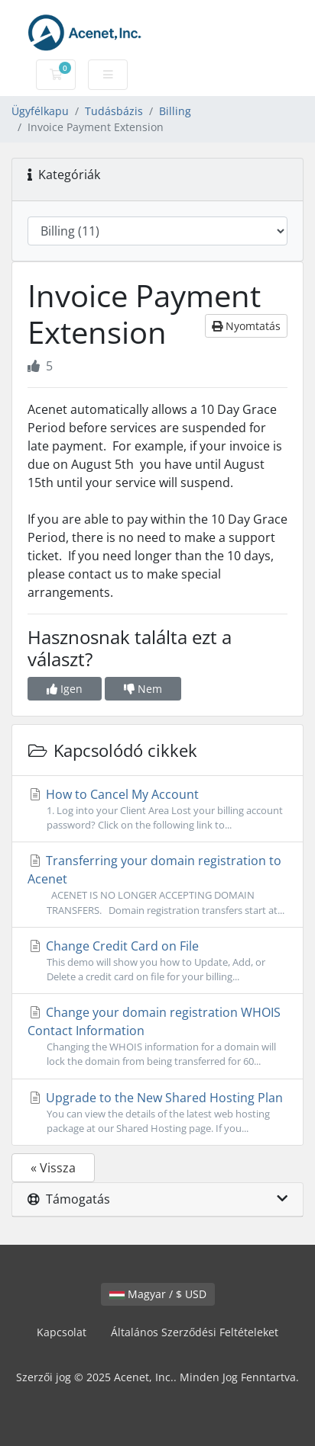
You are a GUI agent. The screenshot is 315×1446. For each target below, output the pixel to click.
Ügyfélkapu (40, 111)
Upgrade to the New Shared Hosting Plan (157, 1112)
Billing (175, 111)
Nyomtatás (246, 326)
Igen (65, 688)
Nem (143, 688)
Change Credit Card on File (157, 961)
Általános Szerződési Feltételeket (194, 1332)
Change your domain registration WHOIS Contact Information (157, 1036)
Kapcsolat (61, 1332)
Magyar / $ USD (157, 1294)
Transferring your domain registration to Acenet (157, 884)
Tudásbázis (114, 111)
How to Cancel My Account (157, 809)
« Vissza (53, 1167)
